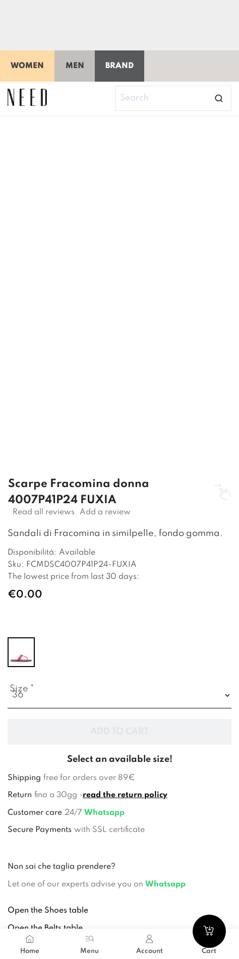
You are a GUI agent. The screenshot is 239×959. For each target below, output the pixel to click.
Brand (119, 66)
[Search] (173, 98)
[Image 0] (40, 159)
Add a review (105, 512)
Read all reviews (44, 512)
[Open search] (219, 98)
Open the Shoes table (48, 911)
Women (27, 66)
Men (75, 66)
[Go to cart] (209, 931)
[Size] (119, 695)
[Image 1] (125, 159)
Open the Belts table (45, 928)
